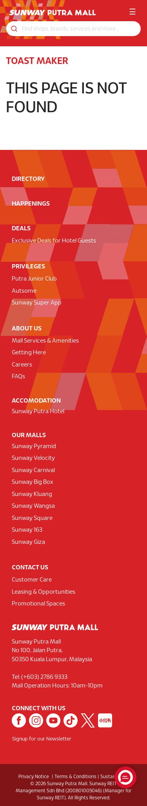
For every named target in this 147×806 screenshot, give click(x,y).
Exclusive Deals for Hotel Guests (54, 241)
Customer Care (32, 580)
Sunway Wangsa (33, 506)
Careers (22, 365)
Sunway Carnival (33, 470)
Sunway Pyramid (34, 446)
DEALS (21, 229)
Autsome (24, 291)
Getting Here (29, 353)
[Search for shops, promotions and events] (73, 28)
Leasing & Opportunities (43, 592)
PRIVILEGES (28, 267)
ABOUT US (27, 329)
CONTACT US (30, 568)
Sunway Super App (37, 303)
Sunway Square (32, 518)
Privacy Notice (33, 777)
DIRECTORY (28, 179)
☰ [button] (132, 12)
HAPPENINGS (31, 204)
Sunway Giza (28, 542)
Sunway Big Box (32, 482)
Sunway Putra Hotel (38, 411)
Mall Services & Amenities (45, 341)
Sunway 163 (27, 530)
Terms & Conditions (75, 777)
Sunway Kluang (32, 494)
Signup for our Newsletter (41, 739)
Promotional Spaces (38, 604)
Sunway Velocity (33, 458)
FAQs (18, 376)
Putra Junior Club (34, 279)
